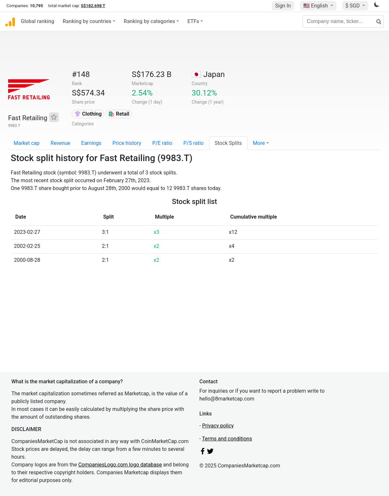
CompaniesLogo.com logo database (120, 465)
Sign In (283, 6)
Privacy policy (218, 426)
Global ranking (37, 21)
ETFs (193, 21)
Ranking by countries (87, 21)
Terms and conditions (227, 439)
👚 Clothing (88, 114)
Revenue (60, 143)
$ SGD (353, 6)
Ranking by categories (149, 21)
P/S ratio (193, 143)
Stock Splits (228, 143)
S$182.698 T (93, 5)
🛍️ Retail (118, 114)
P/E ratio (162, 143)
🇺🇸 (316, 6)
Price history (126, 143)
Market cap (27, 143)
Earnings (91, 143)
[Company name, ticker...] (343, 21)
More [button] (259, 143)
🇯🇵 (208, 74)
